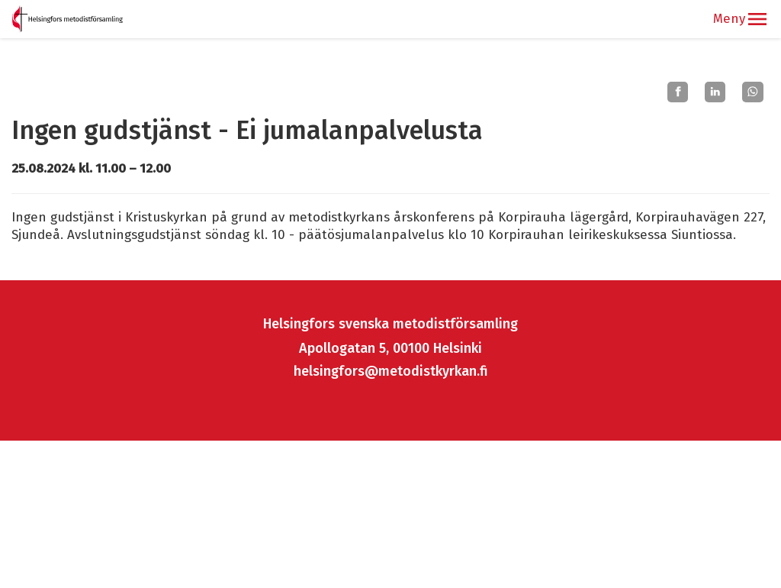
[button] (757, 19)
